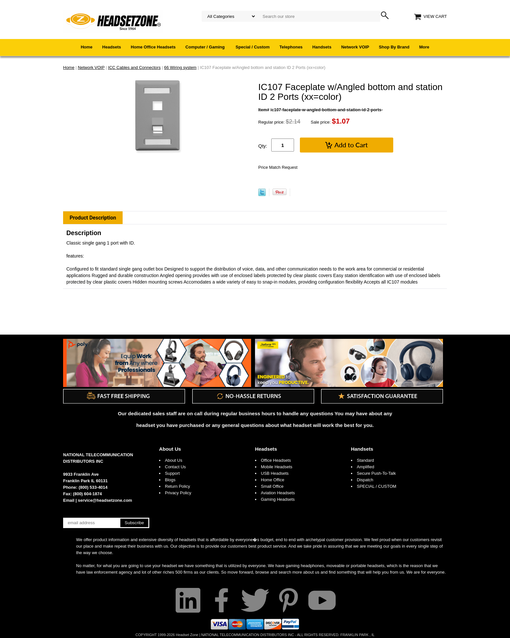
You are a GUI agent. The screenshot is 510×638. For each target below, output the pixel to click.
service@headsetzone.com (105, 500)
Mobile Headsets (276, 466)
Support (172, 473)
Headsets (111, 47)
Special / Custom (252, 47)
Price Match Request (278, 167)
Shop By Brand (394, 47)
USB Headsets (275, 473)
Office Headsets (276, 460)
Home (86, 47)
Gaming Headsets (278, 499)
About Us (170, 449)
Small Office (272, 486)
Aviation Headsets (278, 492)
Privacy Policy (178, 492)
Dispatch (365, 479)
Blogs (170, 479)
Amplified (365, 466)
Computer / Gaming (205, 47)
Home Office (272, 479)
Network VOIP (355, 47)
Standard (365, 460)
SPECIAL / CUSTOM (376, 486)
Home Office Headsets (153, 47)
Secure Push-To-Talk (376, 473)
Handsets (321, 47)
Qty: (262, 146)
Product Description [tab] (93, 218)
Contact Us (175, 466)
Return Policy (177, 486)
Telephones (290, 47)
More (424, 47)
